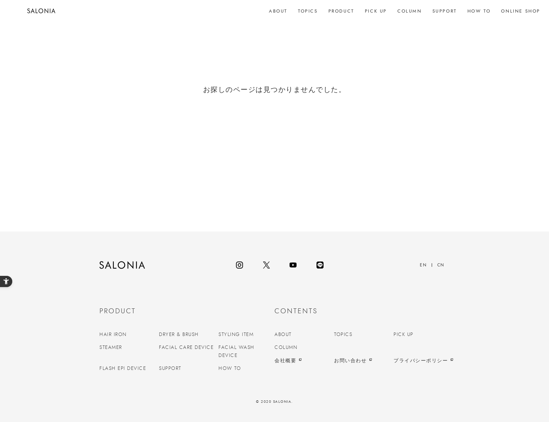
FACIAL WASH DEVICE (236, 351)
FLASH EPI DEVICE (122, 368)
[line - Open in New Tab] (320, 265)
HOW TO (229, 368)
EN (423, 265)
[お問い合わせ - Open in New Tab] (362, 361)
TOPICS (343, 334)
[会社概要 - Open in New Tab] (302, 361)
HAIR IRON (113, 334)
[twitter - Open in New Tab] (266, 265)
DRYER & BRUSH (179, 334)
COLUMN (285, 347)
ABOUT (283, 334)
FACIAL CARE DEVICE (186, 347)
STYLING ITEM (235, 334)
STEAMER (110, 347)
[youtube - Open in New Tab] (293, 265)
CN (440, 265)
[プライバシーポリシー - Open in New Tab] (421, 361)
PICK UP (404, 334)
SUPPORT (170, 368)
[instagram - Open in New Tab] (239, 265)
